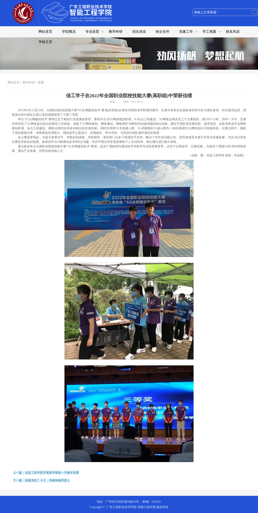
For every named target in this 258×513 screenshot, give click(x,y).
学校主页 (45, 42)
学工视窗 (209, 31)
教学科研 (116, 31)
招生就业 (139, 31)
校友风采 (233, 31)
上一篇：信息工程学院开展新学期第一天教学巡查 (46, 472)
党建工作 (186, 31)
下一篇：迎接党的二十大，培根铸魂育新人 (41, 480)
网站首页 (45, 31)
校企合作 (162, 31)
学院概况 (69, 31)
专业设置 (92, 31)
